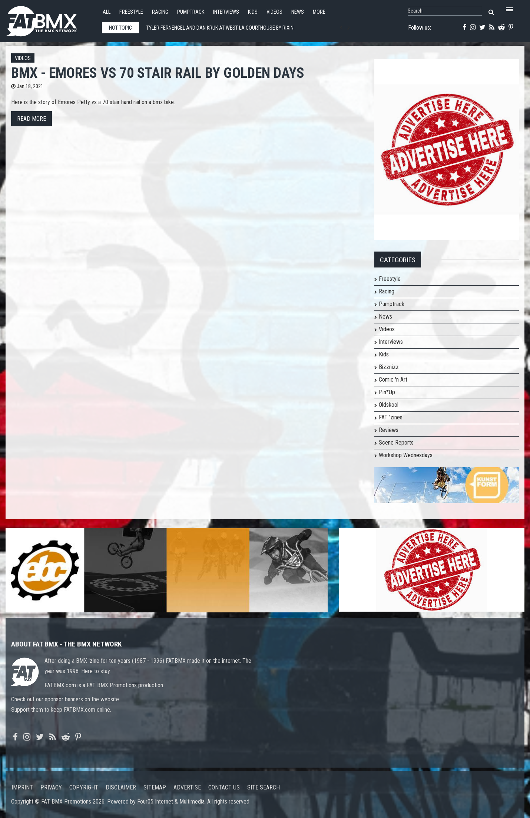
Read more (31, 118)
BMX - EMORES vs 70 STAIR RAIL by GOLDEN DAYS (157, 72)
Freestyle (131, 12)
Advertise (187, 787)
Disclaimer (121, 787)
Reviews (388, 429)
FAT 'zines (391, 417)
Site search (263, 787)
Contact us (224, 787)
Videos (274, 12)
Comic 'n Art (393, 379)
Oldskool (388, 404)
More (319, 12)
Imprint (22, 787)
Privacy (51, 787)
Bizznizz (389, 366)
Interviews (226, 12)
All (106, 12)
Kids (253, 12)
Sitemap (154, 787)
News (297, 12)
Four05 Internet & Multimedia (171, 801)
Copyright (83, 787)
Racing (160, 12)
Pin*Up (387, 392)
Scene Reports (396, 442)
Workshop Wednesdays (406, 455)
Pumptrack (190, 12)
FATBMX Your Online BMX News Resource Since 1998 (50, 19)
